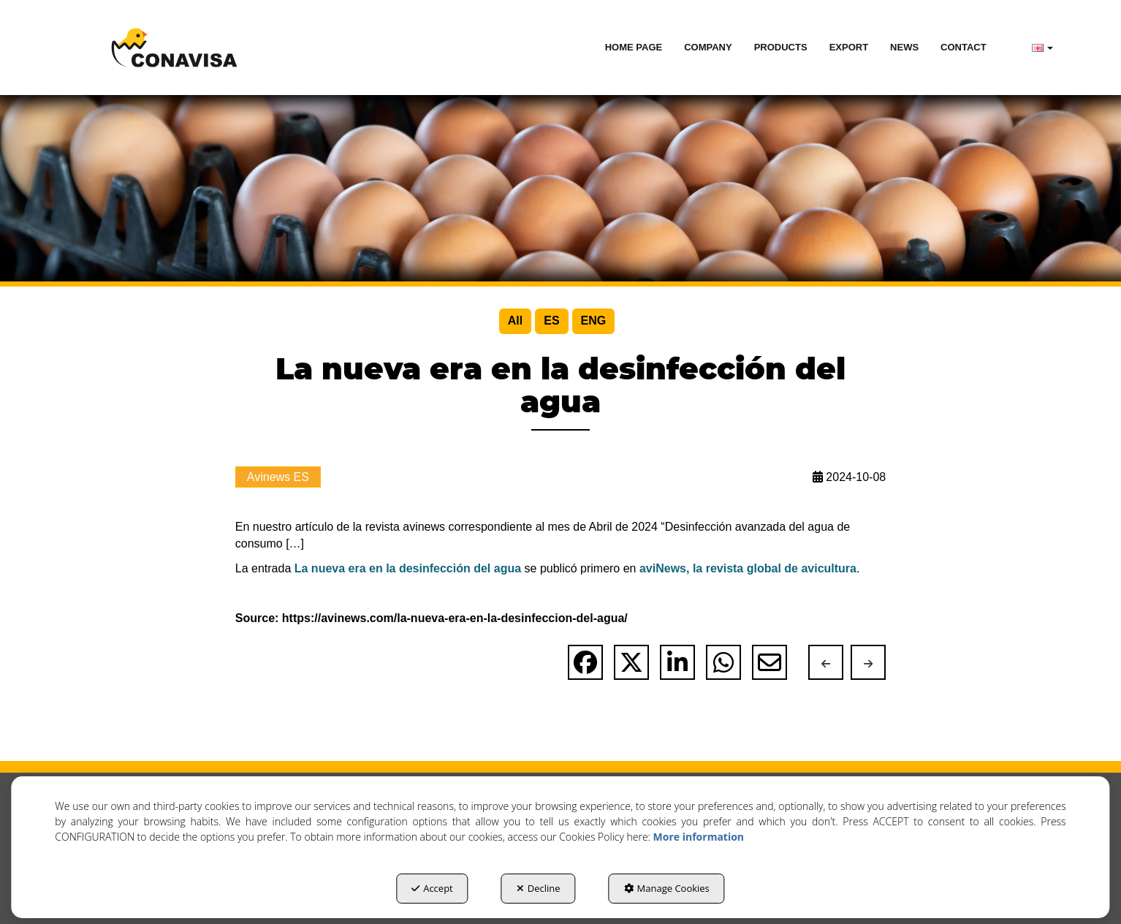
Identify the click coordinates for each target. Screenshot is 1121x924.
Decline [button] (538, 888)
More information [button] (698, 837)
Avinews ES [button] (278, 477)
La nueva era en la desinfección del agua (407, 568)
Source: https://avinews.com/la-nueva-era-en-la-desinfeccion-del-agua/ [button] (431, 618)
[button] (174, 47)
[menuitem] (634, 47)
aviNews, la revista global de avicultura (747, 568)
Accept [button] (432, 888)
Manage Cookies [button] (667, 888)
